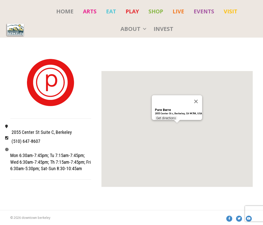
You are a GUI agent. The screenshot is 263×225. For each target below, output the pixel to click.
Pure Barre (163, 110)
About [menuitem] (130, 28)
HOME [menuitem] (64, 11)
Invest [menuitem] (163, 28)
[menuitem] (89, 11)
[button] (144, 29)
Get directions (166, 118)
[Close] (196, 101)
